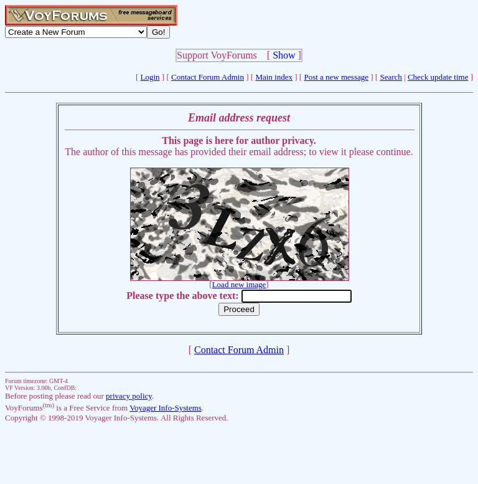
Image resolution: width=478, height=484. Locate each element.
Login (150, 77)
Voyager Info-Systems (165, 407)
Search (390, 77)
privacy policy (129, 396)
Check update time (438, 77)
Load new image (239, 284)
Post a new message (336, 77)
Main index (274, 77)
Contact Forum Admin (207, 77)
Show (284, 55)
